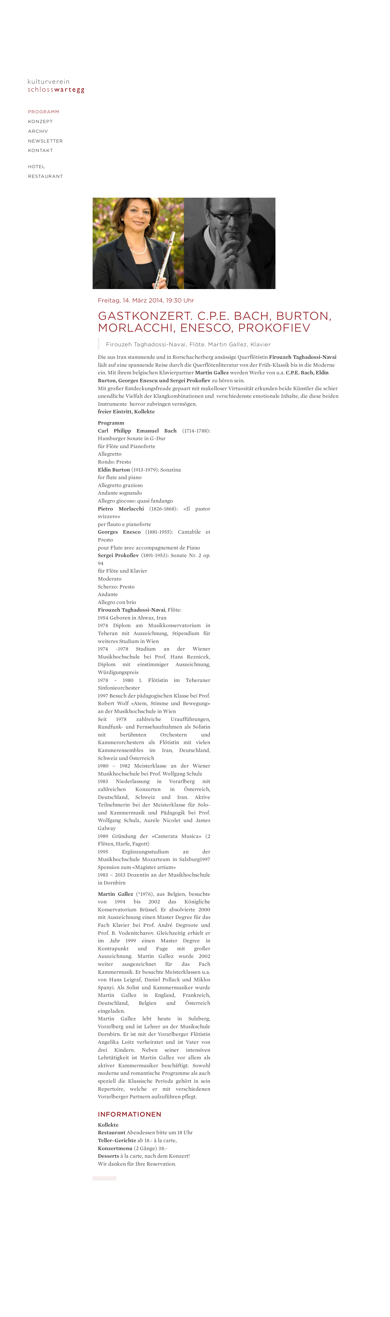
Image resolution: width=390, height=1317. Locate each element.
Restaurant (45, 176)
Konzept (40, 121)
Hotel (36, 166)
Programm (43, 111)
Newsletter (45, 141)
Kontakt (40, 150)
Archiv (38, 131)
